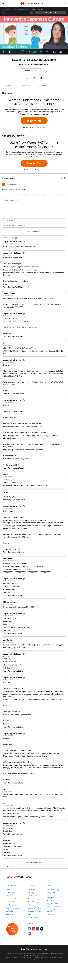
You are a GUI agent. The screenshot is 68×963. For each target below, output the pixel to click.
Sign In (10, 189)
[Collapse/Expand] (34, 178)
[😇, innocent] (46, 195)
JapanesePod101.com (56, 953)
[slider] (34, 51)
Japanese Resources (13, 908)
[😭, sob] (43, 195)
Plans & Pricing (33, 902)
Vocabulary (26, 86)
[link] (31, 12)
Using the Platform (53, 904)
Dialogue (8, 86)
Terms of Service (57, 957)
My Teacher (9, 911)
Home (8, 890)
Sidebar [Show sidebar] (50, 12)
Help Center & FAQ (53, 890)
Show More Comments (34, 862)
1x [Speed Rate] (22, 52)
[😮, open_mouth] (53, 195)
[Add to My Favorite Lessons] (27, 78)
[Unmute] (30, 52)
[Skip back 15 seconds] (3, 52)
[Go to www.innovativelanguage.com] (34, 949)
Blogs (29, 914)
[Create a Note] (34, 78)
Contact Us (50, 915)
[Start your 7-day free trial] (12, 929)
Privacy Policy (29, 955)
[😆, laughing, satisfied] (32, 195)
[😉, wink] (39, 195)
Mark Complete (31, 70)
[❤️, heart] (60, 195)
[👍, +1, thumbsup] (64, 195)
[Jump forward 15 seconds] (16, 52)
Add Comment (34, 231)
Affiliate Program (33, 917)
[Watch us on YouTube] (33, 929)
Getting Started (51, 893)
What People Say (33, 899)
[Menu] (3, 3)
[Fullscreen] (56, 52)
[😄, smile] (11, 195)
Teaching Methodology (54, 907)
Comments (43, 86)
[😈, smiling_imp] (57, 195)
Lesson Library (6, 9)
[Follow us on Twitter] (29, 929)
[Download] (60, 52)
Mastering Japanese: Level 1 (21, 9)
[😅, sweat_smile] (36, 195)
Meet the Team (32, 896)
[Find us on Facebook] (37, 929)
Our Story (31, 893)
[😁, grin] (18, 195)
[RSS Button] (3, 184)
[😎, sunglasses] (25, 195)
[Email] (34, 226)
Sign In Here (41, 127)
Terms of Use (39, 955)
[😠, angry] (29, 195)
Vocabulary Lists (11, 899)
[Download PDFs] (41, 78)
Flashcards (9, 896)
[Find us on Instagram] (29, 933)
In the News (32, 905)
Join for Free (34, 120)
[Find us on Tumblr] (42, 929)
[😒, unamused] (21, 195)
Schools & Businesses (35, 911)
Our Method (32, 890)
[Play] (9, 52)
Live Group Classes (12, 905)
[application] (34, 35)
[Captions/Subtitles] (52, 52)
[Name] (34, 220)
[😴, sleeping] (50, 195)
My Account (50, 901)
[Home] (32, 5)
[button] (64, 3)
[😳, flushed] (14, 195)
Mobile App (9, 914)
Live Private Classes (12, 902)
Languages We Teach (35, 908)
